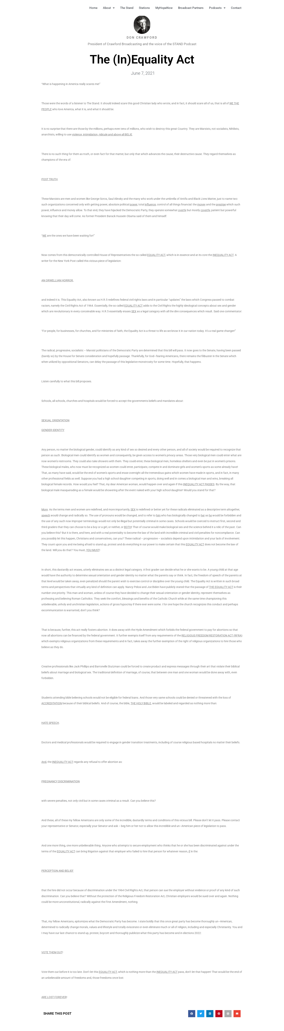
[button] (250, 8)
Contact (236, 8)
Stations (144, 8)
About (109, 8)
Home (93, 8)
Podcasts (217, 8)
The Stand (126, 8)
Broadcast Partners (191, 8)
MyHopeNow (164, 8)
